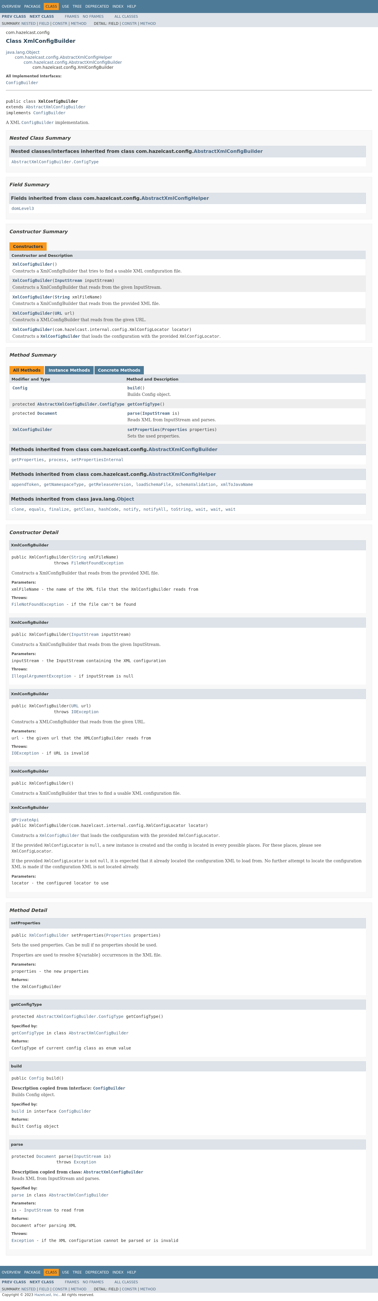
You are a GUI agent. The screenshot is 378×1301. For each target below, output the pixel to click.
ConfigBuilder (22, 82)
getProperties (28, 459)
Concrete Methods (119, 370)
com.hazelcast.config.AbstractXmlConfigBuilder (73, 62)
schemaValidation (196, 484)
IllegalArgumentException (41, 676)
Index (118, 6)
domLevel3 (23, 208)
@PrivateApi (25, 819)
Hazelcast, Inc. (46, 1295)
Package (32, 6)
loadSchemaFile (153, 484)
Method (79, 24)
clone (18, 509)
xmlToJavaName (237, 484)
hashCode (108, 509)
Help (131, 6)
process (57, 459)
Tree (77, 6)
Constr (60, 24)
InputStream (68, 280)
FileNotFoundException (97, 563)
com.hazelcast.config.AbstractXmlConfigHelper (63, 57)
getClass (84, 509)
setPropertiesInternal (97, 459)
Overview (11, 6)
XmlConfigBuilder (32, 264)
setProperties (143, 429)
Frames (72, 16)
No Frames (93, 16)
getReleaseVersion (110, 484)
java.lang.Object (23, 52)
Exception (85, 1162)
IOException (85, 711)
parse (133, 413)
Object (125, 499)
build (133, 388)
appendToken (25, 484)
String (62, 297)
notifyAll (155, 509)
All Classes (126, 16)
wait (201, 509)
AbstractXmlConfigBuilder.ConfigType (55, 161)
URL (58, 313)
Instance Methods (69, 370)
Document (47, 413)
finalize (59, 509)
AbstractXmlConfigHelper (175, 198)
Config (19, 388)
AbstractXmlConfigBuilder (55, 107)
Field (44, 24)
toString (181, 509)
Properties (174, 429)
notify (131, 509)
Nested (28, 24)
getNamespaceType (64, 484)
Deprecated (97, 6)
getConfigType (143, 404)
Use (65, 6)
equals (36, 509)
